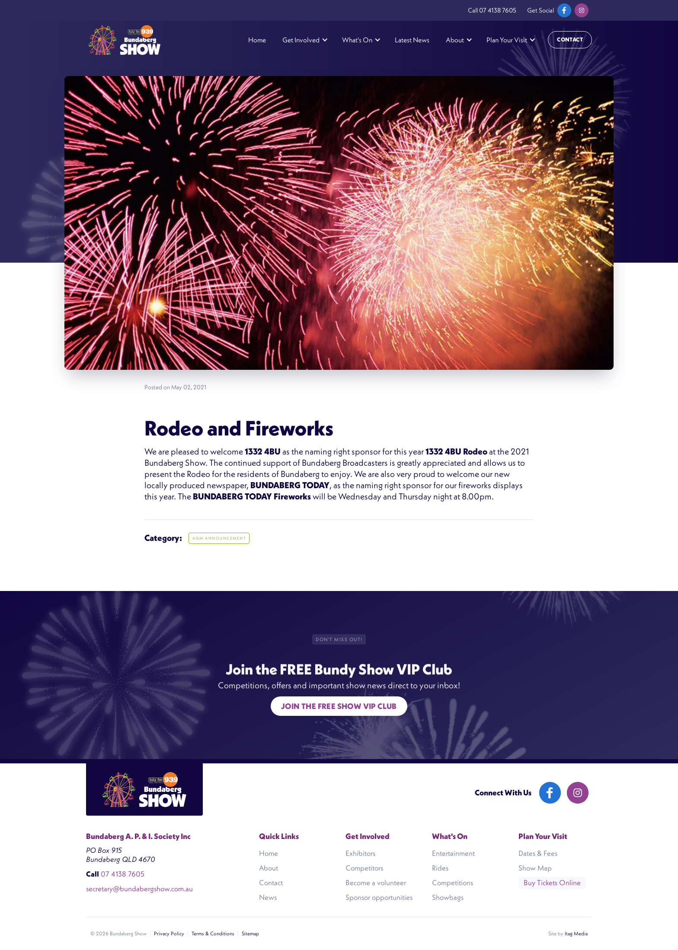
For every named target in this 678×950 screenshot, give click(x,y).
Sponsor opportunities (379, 897)
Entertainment (453, 853)
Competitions (452, 882)
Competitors (364, 868)
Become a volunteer (375, 882)
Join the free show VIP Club (339, 706)
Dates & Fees (537, 853)
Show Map (535, 868)
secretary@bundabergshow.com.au (139, 888)
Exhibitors (360, 853)
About (268, 868)
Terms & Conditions (213, 933)
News (268, 897)
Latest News (412, 39)
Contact (570, 39)
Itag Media (576, 933)
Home (257, 39)
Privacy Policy (169, 933)
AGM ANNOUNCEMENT (219, 538)
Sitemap (250, 933)
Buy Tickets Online (552, 882)
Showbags (448, 897)
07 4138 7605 (497, 10)
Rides (440, 868)
